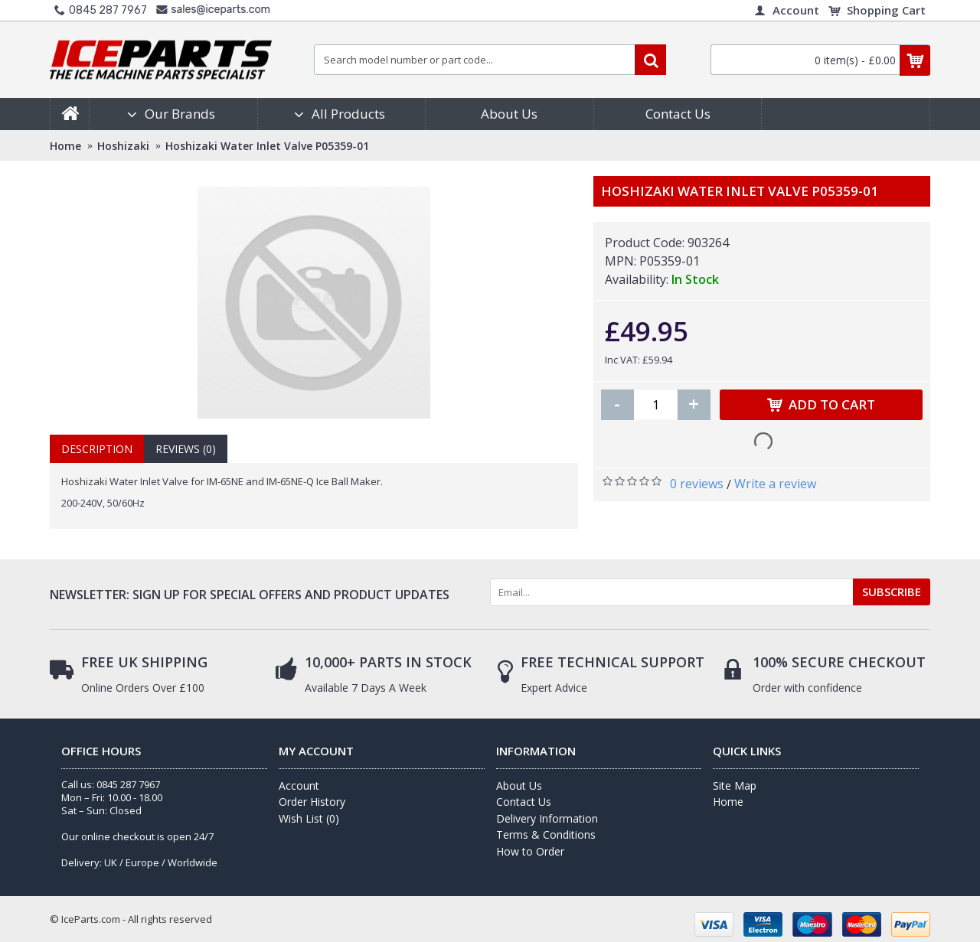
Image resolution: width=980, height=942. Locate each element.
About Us (519, 785)
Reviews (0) (185, 449)
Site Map (734, 785)
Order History (312, 801)
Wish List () (309, 818)
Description (96, 449)
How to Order (530, 851)
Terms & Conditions (546, 834)
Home (728, 801)
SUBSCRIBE (891, 591)
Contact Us (523, 801)
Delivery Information (547, 818)
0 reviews (697, 483)
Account (299, 785)
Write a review (775, 483)
